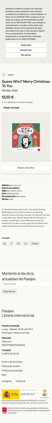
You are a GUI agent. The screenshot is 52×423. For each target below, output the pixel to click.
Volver (8, 75)
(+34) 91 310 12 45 (10, 353)
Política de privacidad (12, 370)
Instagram (7, 381)
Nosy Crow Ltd (15, 185)
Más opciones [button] (26, 55)
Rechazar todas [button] (26, 50)
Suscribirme (9, 291)
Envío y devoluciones (12, 361)
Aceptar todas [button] (26, 45)
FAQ (4, 375)
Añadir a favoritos (26, 167)
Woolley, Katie (10, 90)
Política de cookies (11, 366)
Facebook (20, 381)
